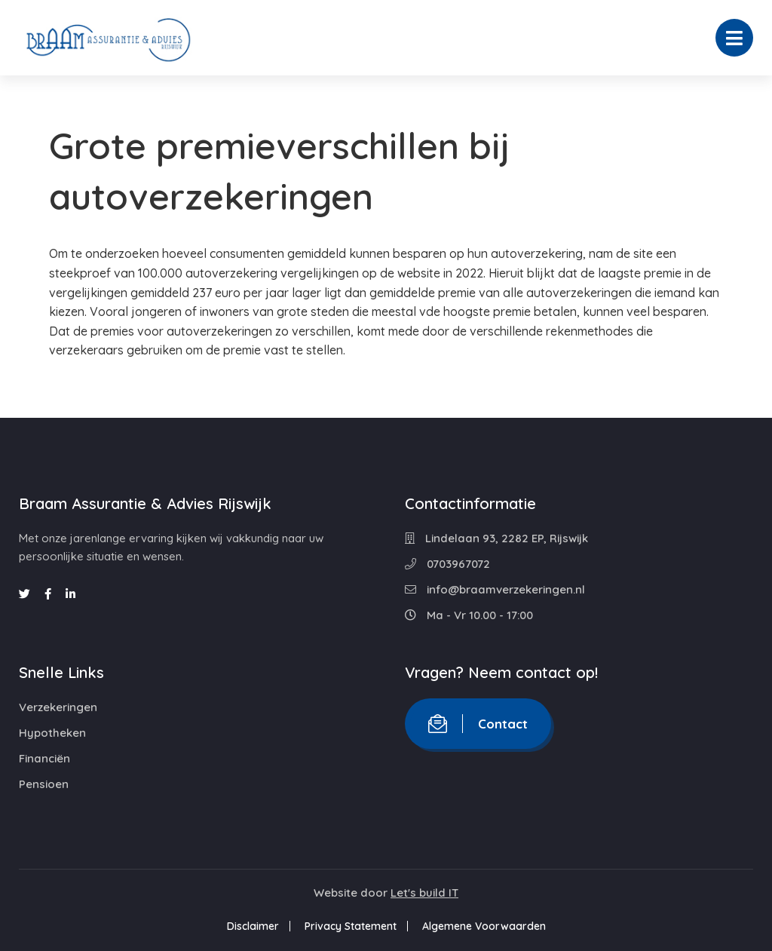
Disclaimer (253, 926)
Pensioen (44, 784)
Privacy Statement (351, 926)
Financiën (44, 758)
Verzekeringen (58, 707)
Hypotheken (52, 733)
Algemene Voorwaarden (484, 926)
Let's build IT (424, 892)
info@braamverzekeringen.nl (495, 589)
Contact (478, 723)
